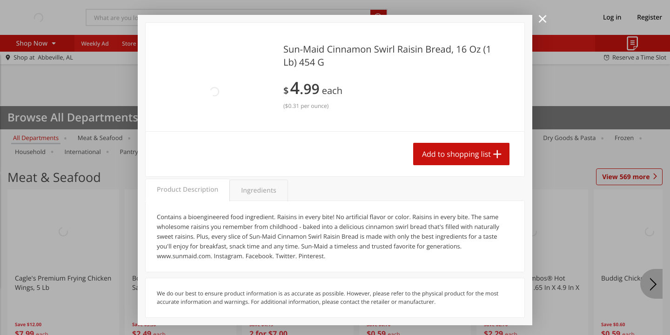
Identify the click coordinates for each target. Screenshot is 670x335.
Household (30, 151)
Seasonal (227, 151)
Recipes (218, 43)
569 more (626, 177)
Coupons (182, 43)
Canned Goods (473, 138)
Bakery (339, 138)
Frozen (624, 138)
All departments (36, 138)
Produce (153, 138)
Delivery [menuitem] (354, 43)
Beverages (232, 138)
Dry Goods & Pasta (569, 138)
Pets (304, 138)
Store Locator (140, 43)
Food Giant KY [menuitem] (260, 43)
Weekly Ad (94, 43)
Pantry (129, 151)
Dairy (191, 138)
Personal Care (176, 151)
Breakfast (381, 138)
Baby (273, 138)
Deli (518, 138)
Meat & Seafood (100, 138)
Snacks (269, 151)
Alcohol (423, 138)
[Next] (651, 284)
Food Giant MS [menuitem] (311, 43)
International (83, 151)
